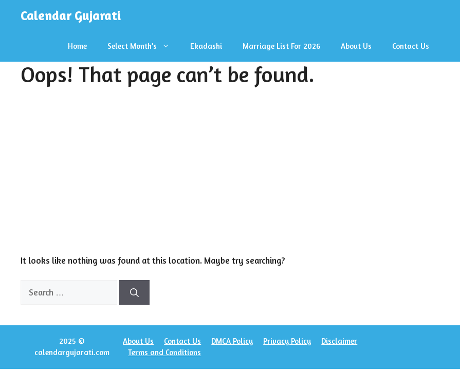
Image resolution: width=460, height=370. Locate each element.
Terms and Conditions (164, 352)
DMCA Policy (232, 341)
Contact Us (410, 46)
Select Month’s (143, 46)
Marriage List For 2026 (281, 46)
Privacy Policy (287, 341)
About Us (356, 46)
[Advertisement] (230, 177)
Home (77, 46)
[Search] (134, 292)
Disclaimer (339, 341)
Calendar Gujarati (71, 15)
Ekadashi (206, 46)
